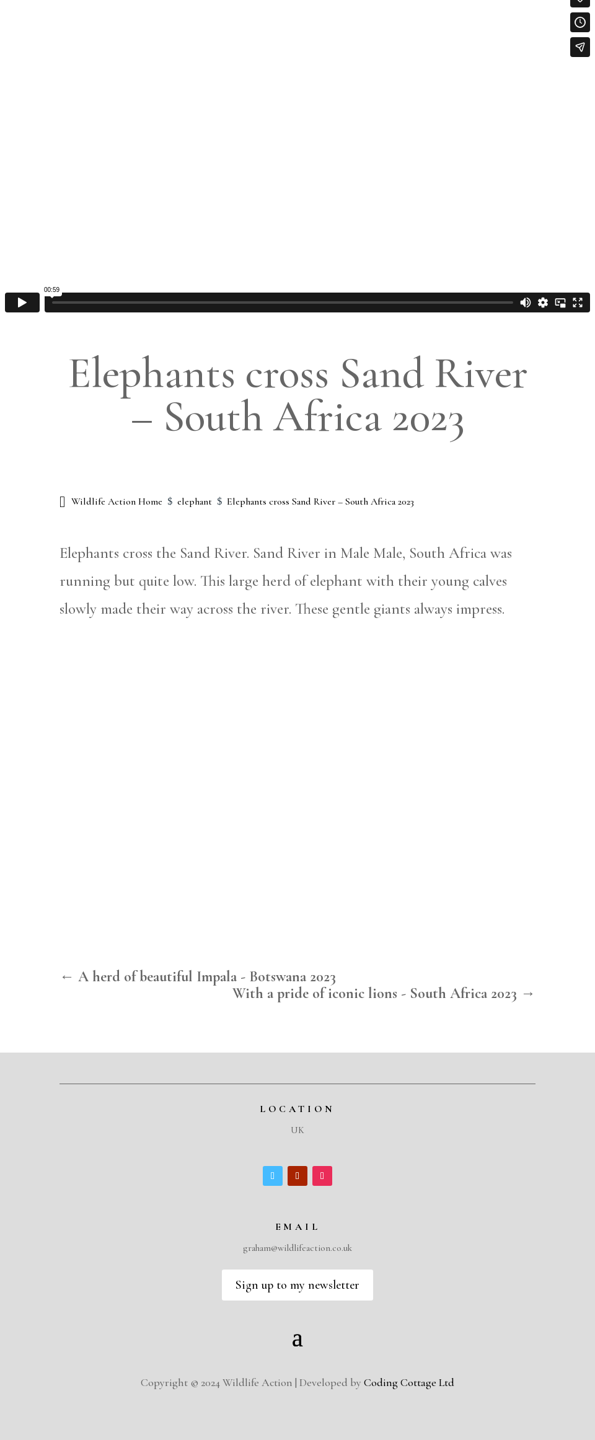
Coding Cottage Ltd (409, 1382)
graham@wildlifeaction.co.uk (297, 1247)
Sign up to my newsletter (297, 1285)
